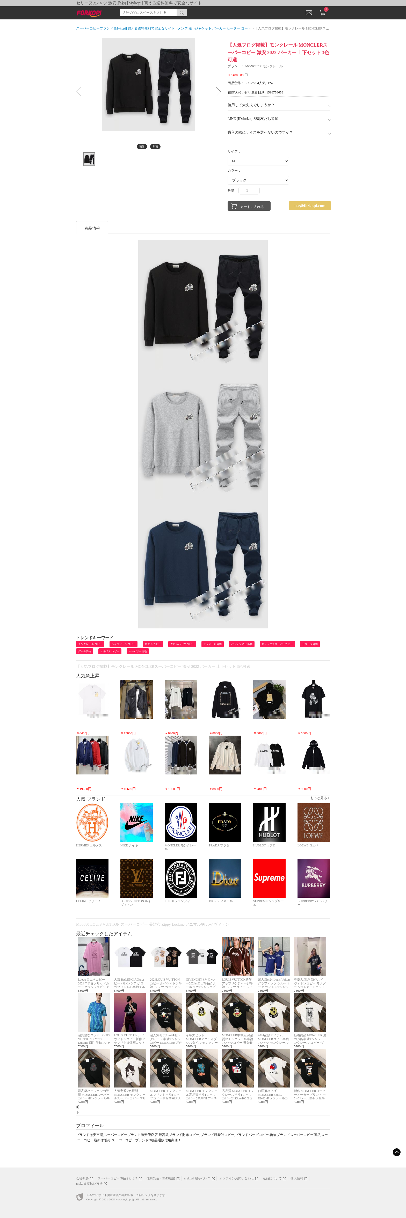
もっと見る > (320, 798)
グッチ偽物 (84, 651)
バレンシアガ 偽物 (241, 644)
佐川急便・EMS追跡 (161, 1178)
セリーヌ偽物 (310, 644)
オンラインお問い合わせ (236, 1178)
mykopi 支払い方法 (89, 1183)
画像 (141, 146)
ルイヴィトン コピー (124, 644)
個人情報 (297, 1178)
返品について (272, 1178)
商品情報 (92, 228)
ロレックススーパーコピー (277, 644)
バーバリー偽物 (138, 651)
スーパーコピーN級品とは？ (118, 1178)
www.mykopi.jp (124, 1199)
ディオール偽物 (213, 644)
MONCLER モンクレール (264, 66)
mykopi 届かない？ (197, 1178)
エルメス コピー (109, 651)
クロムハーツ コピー (182, 644)
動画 (155, 146)
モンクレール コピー (90, 644)
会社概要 (82, 1178)
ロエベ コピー (153, 644)
